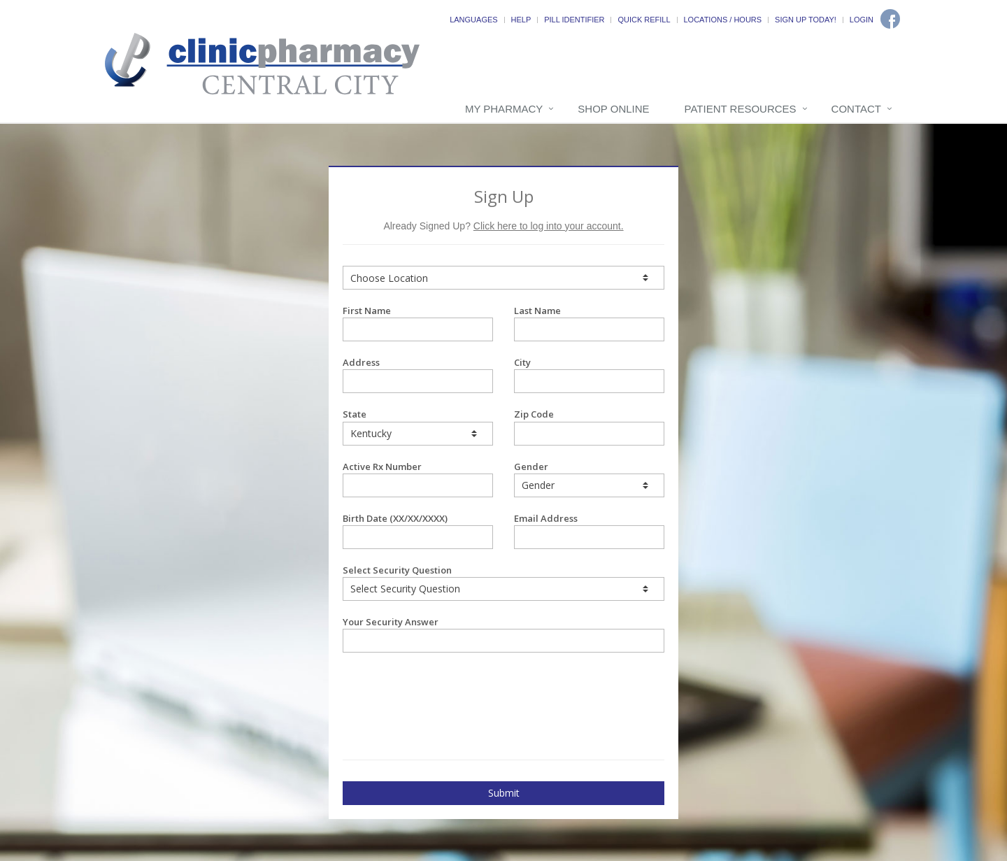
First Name (418, 322)
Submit (504, 792)
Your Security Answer (503, 634)
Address (418, 374)
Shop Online (613, 109)
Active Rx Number (418, 478)
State (418, 426)
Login (861, 19)
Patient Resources (741, 109)
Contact (856, 109)
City (589, 374)
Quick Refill (643, 19)
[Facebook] (890, 19)
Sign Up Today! (805, 19)
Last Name (589, 322)
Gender (589, 478)
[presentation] (424, 688)
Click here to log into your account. (548, 226)
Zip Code (589, 426)
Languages (473, 19)
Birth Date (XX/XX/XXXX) (418, 530)
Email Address (589, 530)
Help (521, 19)
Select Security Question (503, 582)
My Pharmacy (504, 109)
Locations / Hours (723, 19)
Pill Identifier (574, 19)
